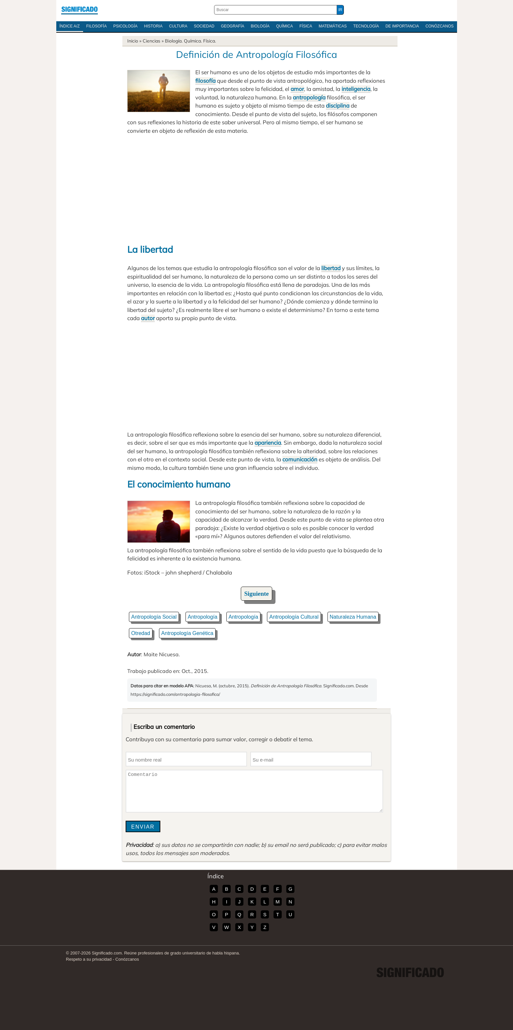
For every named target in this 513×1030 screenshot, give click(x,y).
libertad (331, 268)
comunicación (299, 459)
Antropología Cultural (293, 617)
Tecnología (366, 26)
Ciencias (151, 41)
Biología (260, 26)
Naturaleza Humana (353, 617)
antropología (309, 97)
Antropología (203, 617)
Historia (153, 26)
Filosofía (96, 26)
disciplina (337, 105)
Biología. (174, 41)
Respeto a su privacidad (89, 959)
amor (297, 88)
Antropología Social (154, 617)
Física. (209, 41)
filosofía (205, 80)
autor (148, 318)
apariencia (268, 442)
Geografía (232, 26)
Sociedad (204, 26)
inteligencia (356, 88)
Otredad (140, 633)
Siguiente (256, 593)
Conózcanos (440, 26)
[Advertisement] (256, 188)
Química (284, 26)
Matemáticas (333, 26)
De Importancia (402, 26)
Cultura (178, 26)
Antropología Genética (187, 633)
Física (305, 26)
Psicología (125, 26)
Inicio (132, 41)
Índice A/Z (70, 26)
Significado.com (79, 9)
